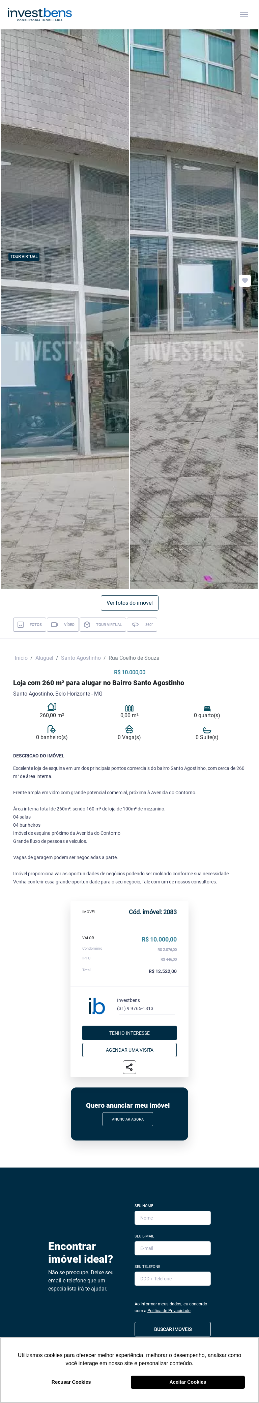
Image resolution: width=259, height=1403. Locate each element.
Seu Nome (144, 1206)
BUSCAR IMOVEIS (173, 1329)
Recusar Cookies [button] (71, 1382)
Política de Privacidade (169, 1310)
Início (21, 658)
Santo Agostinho (81, 658)
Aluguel (44, 658)
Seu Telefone (147, 1266)
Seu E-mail (144, 1236)
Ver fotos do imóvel (130, 603)
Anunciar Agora (128, 1119)
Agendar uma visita (129, 1050)
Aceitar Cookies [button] (187, 1382)
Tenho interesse (129, 1033)
